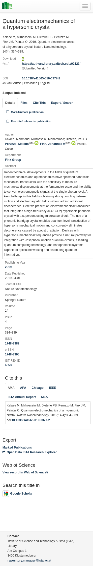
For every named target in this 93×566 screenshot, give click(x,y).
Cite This (39, 103)
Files (24, 103)
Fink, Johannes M (55, 144)
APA (23, 388)
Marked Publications (17, 447)
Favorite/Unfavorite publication (28, 121)
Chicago (38, 388)
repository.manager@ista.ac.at (29, 560)
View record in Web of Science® (25, 472)
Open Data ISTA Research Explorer (29, 452)
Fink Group (13, 160)
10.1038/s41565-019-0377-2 (41, 78)
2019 (8, 267)
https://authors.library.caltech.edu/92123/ (51, 63)
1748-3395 (12, 354)
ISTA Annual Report (22, 397)
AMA (11, 388)
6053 (8, 365)
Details (10, 103)
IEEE (52, 388)
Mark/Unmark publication (24, 112)
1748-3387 (12, 343)
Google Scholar (17, 493)
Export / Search (62, 103)
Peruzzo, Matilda (19, 144)
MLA (44, 397)
